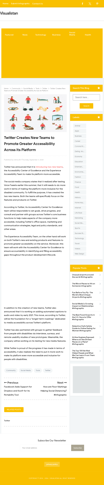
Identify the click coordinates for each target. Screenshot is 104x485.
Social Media (72, 33)
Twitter (47, 370)
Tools (38, 370)
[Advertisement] (52, 59)
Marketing (79, 218)
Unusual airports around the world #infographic (83, 276)
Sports (77, 228)
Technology (40, 35)
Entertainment (80, 167)
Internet (78, 208)
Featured (9, 35)
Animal (77, 126)
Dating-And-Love (80, 151)
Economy (78, 156)
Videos (77, 248)
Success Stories (80, 233)
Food (77, 187)
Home (5, 4)
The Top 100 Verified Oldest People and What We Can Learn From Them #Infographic (83, 354)
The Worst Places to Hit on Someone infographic (83, 285)
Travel (77, 243)
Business (56, 35)
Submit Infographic (20, 4)
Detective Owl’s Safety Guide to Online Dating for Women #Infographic (84, 328)
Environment (80, 172)
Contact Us (37, 4)
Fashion (78, 177)
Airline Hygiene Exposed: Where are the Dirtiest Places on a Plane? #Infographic (83, 340)
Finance (78, 182)
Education (79, 161)
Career (77, 141)
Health (88, 35)
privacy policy (52, 464)
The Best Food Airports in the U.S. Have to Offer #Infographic (83, 317)
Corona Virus (80, 146)
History (78, 197)
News (25, 35)
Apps (77, 131)
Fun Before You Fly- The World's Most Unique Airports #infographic (82, 294)
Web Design (79, 254)
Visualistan (54, 478)
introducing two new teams (49, 167)
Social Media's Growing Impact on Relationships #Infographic (83, 306)
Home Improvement (80, 202)
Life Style (78, 213)
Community (11, 370)
